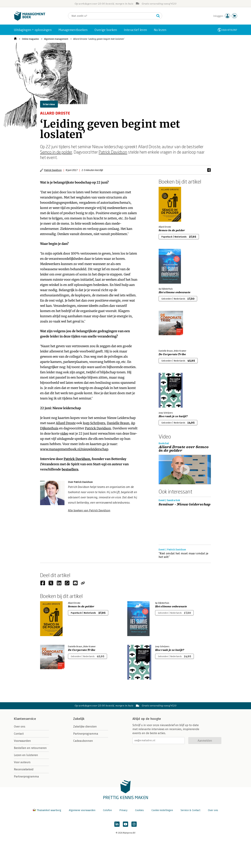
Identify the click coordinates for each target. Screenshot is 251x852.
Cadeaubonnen (83, 740)
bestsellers (70, 469)
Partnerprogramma (26, 776)
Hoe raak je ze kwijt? (173, 416)
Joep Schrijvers (94, 423)
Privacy (123, 810)
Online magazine (30, 39)
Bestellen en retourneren (30, 748)
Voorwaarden (22, 740)
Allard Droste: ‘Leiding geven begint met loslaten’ (98, 39)
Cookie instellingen (162, 810)
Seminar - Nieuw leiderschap (185, 504)
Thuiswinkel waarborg (47, 810)
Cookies (139, 810)
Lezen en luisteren (26, 755)
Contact (19, 733)
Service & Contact (190, 810)
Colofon (107, 810)
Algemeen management (56, 39)
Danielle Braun (118, 423)
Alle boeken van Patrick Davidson (89, 510)
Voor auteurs (22, 762)
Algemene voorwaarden (82, 810)
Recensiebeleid (23, 769)
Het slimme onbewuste (174, 292)
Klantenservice (25, 719)
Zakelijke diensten (85, 726)
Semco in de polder (56, 151)
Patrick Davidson (113, 151)
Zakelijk (78, 719)
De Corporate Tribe (172, 354)
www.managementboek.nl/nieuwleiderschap (74, 449)
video (64, 433)
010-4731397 (229, 29)
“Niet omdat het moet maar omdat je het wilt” (183, 555)
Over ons (19, 726)
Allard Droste (66, 423)
